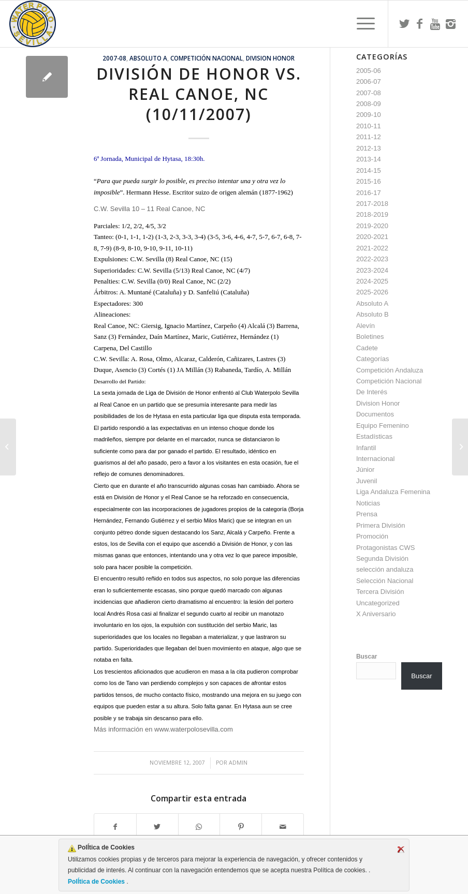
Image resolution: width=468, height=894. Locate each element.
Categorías (372, 359)
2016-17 (368, 193)
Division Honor (270, 58)
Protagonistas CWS (385, 548)
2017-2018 (372, 203)
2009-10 (368, 114)
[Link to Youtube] (435, 24)
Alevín (365, 326)
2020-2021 (372, 237)
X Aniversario (376, 614)
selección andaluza (385, 569)
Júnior (365, 469)
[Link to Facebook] (420, 24)
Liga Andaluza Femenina (393, 492)
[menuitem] (360, 24)
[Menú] (360, 24)
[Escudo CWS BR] (32, 24)
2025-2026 (372, 292)
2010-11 (368, 126)
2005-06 (368, 70)
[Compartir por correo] (282, 827)
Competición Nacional (206, 58)
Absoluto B (372, 314)
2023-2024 (372, 270)
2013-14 (368, 159)
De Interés (371, 392)
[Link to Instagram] (451, 24)
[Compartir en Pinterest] (240, 827)
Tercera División (380, 591)
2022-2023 (372, 259)
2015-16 (368, 181)
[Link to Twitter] (404, 24)
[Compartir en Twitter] (157, 827)
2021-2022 (372, 248)
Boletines (370, 336)
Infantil (366, 448)
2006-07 (368, 81)
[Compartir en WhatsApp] (199, 827)
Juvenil (366, 481)
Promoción (372, 536)
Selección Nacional (385, 581)
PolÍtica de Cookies (97, 881)
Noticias (368, 503)
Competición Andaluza (389, 370)
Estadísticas (374, 436)
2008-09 (368, 104)
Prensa (366, 514)
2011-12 (368, 137)
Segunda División (382, 558)
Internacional (375, 459)
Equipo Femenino (382, 425)
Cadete (367, 348)
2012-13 (368, 148)
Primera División (380, 525)
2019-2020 (372, 226)
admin (238, 762)
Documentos (375, 414)
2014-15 (368, 170)
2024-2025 (372, 281)
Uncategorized (378, 603)
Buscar (366, 656)
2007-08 (114, 58)
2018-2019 (372, 214)
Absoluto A (148, 58)
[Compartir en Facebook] (115, 827)
